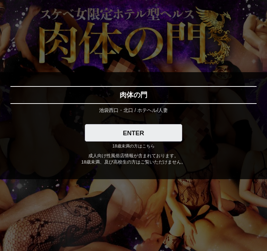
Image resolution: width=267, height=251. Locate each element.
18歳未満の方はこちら (133, 146)
